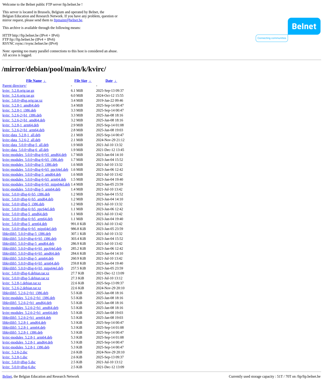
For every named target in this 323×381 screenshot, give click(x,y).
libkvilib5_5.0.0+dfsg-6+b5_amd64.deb (31, 253)
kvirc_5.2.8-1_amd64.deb (20, 105)
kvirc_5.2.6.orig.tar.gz (18, 95)
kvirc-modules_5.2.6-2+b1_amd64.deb (30, 308)
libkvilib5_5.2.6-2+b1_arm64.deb (26, 318)
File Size (80, 81)
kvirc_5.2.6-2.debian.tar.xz (21, 288)
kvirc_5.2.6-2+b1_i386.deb (22, 115)
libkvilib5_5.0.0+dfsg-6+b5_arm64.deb (30, 263)
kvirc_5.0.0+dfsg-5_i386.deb (23, 204)
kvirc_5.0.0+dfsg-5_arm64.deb (24, 224)
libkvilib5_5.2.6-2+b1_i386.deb (25, 293)
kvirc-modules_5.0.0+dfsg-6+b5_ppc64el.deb (35, 169)
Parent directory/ (14, 86)
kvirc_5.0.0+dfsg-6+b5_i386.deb (26, 194)
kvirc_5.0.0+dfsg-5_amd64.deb (25, 214)
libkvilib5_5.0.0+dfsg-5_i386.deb (26, 234)
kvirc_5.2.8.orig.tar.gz (18, 90)
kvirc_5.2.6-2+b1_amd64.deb (23, 120)
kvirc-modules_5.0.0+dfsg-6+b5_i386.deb (32, 160)
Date (109, 81)
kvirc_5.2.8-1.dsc (15, 357)
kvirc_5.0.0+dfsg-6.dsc (19, 367)
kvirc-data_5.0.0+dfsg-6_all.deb (25, 150)
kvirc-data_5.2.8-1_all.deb (21, 135)
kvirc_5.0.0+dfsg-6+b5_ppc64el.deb (28, 209)
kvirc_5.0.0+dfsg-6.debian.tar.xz (25, 273)
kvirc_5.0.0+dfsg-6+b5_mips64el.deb (29, 229)
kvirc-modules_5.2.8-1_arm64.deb (27, 337)
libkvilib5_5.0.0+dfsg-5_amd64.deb (28, 243)
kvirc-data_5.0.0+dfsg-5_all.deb (25, 145)
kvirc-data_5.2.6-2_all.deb (21, 140)
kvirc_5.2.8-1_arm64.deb (20, 125)
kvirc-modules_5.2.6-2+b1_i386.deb (28, 298)
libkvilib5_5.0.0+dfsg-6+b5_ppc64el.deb (31, 248)
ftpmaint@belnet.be (68, 20)
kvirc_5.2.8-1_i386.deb (19, 110)
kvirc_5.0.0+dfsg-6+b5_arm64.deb (27, 219)
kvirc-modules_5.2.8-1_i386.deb (25, 347)
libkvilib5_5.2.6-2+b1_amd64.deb (27, 303)
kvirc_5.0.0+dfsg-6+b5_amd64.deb (27, 199)
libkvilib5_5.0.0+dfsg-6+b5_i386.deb (29, 239)
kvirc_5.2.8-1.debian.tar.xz (21, 283)
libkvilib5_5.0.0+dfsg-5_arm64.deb (28, 258)
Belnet (7, 376)
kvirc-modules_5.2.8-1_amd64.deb (27, 342)
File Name (34, 81)
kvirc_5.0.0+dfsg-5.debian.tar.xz (25, 278)
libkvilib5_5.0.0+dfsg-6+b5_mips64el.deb (32, 268)
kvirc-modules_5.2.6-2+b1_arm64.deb (30, 313)
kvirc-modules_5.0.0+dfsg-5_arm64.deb (31, 189)
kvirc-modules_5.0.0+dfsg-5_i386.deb (30, 164)
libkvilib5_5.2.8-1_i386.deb (22, 332)
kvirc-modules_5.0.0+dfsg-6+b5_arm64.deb (34, 179)
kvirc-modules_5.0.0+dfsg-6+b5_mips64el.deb (36, 184)
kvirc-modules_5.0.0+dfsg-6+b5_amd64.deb (34, 155)
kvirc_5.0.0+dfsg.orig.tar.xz (22, 100)
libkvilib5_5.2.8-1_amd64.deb (24, 322)
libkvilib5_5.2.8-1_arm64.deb (24, 327)
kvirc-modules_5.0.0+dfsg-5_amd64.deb (31, 174)
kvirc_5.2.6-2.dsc (15, 352)
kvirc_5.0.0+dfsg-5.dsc (19, 362)
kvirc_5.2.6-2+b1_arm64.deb (23, 130)
